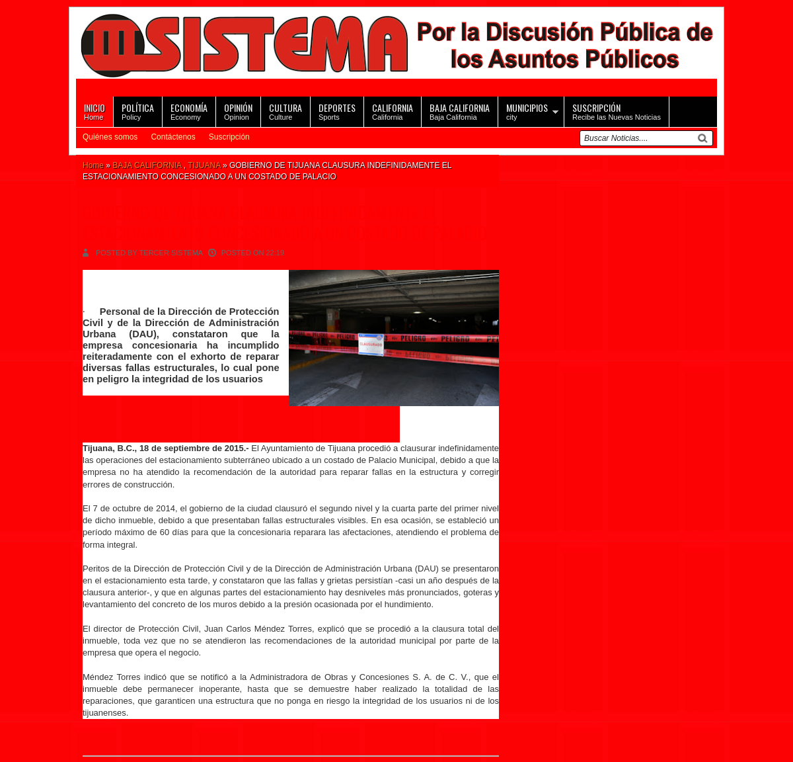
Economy (189, 111)
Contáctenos (173, 137)
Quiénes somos (110, 137)
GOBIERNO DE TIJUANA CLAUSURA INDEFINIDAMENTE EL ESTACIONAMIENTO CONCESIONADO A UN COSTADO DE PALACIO (285, 222)
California (392, 111)
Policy (138, 111)
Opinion (238, 111)
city (527, 111)
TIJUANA (204, 165)
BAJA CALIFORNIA (146, 165)
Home (94, 111)
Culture (285, 111)
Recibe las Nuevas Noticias (616, 111)
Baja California (460, 111)
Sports (337, 111)
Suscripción (229, 137)
